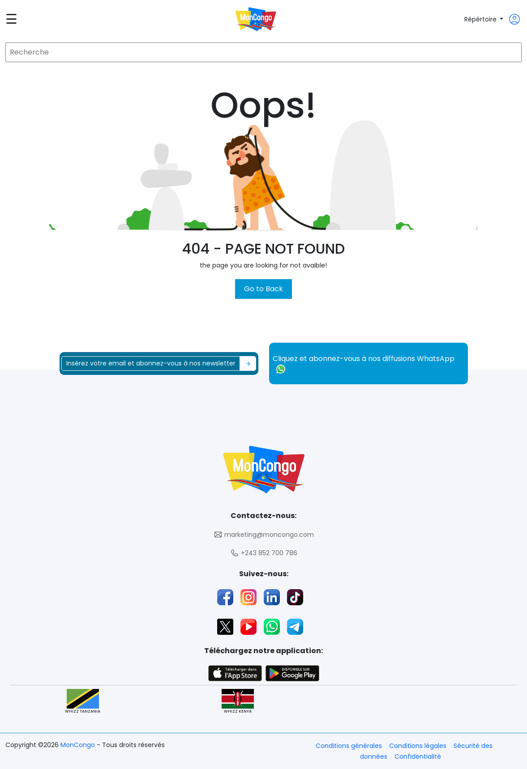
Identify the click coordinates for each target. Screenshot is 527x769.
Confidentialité (417, 756)
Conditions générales (349, 745)
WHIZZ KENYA (238, 701)
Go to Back (263, 289)
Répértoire (481, 19)
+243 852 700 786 (263, 553)
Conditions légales (417, 745)
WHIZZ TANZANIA (82, 701)
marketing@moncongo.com (264, 535)
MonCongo (78, 744)
